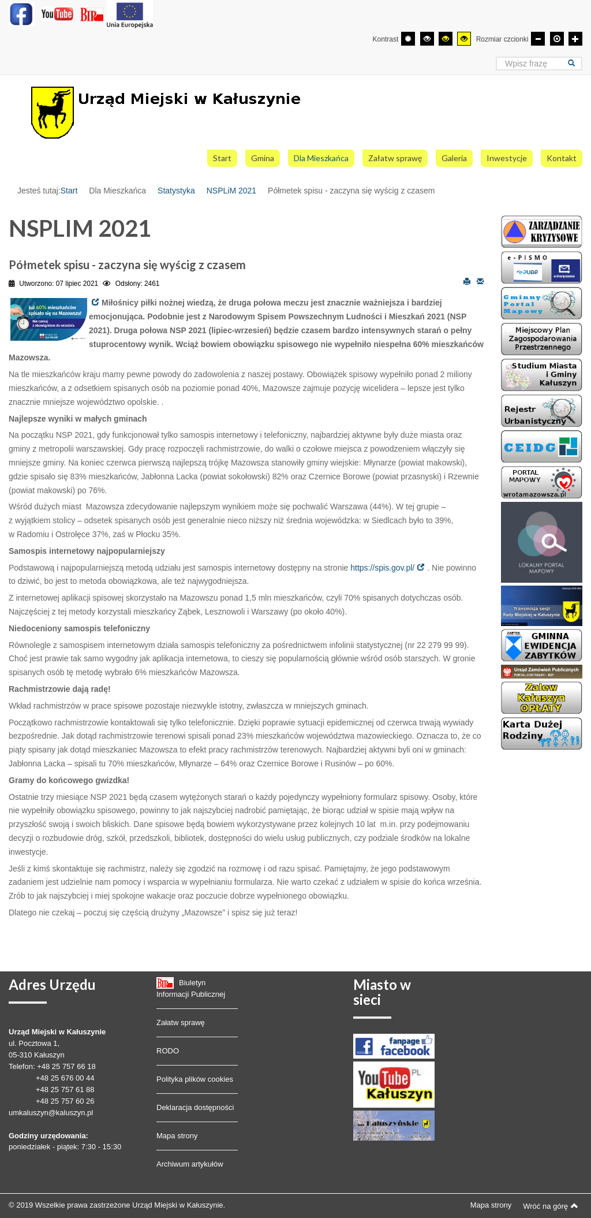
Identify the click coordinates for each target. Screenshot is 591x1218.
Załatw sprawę (180, 1022)
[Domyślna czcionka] (557, 39)
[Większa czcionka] (575, 39)
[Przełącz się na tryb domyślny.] (408, 39)
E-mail (480, 281)
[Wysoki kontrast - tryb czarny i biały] (427, 39)
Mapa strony (177, 1135)
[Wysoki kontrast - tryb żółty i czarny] (464, 39)
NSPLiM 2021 (231, 190)
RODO (167, 1050)
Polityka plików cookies (194, 1079)
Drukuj (466, 281)
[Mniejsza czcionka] (538, 39)
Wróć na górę (550, 1206)
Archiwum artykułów (189, 1164)
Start (69, 190)
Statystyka (176, 190)
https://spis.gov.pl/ (382, 567)
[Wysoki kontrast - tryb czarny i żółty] (445, 39)
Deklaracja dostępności (195, 1107)
